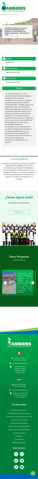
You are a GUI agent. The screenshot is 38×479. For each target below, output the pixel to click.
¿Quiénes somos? (19, 433)
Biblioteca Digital (19, 443)
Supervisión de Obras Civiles (19, 430)
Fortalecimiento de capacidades (19, 413)
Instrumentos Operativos (19, 423)
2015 (5, 17)
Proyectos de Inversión (19, 420)
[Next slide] (32, 282)
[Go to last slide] (5, 282)
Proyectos (19, 436)
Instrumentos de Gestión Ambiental (19, 417)
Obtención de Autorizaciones (19, 426)
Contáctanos (18, 212)
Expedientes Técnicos (19, 410)
